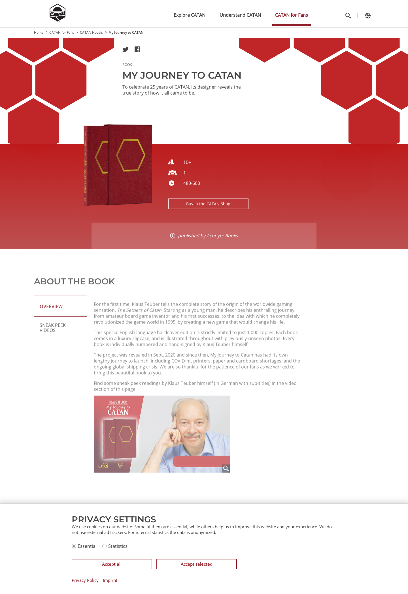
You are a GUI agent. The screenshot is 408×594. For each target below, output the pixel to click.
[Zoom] (226, 496)
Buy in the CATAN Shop (208, 206)
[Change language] (368, 15)
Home (39, 32)
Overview (51, 320)
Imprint (110, 580)
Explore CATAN (189, 15)
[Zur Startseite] (57, 20)
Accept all (112, 564)
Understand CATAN (240, 15)
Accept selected (196, 564)
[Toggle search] (348, 15)
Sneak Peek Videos (53, 341)
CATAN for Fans (291, 15)
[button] (125, 49)
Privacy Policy (85, 580)
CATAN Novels (91, 32)
